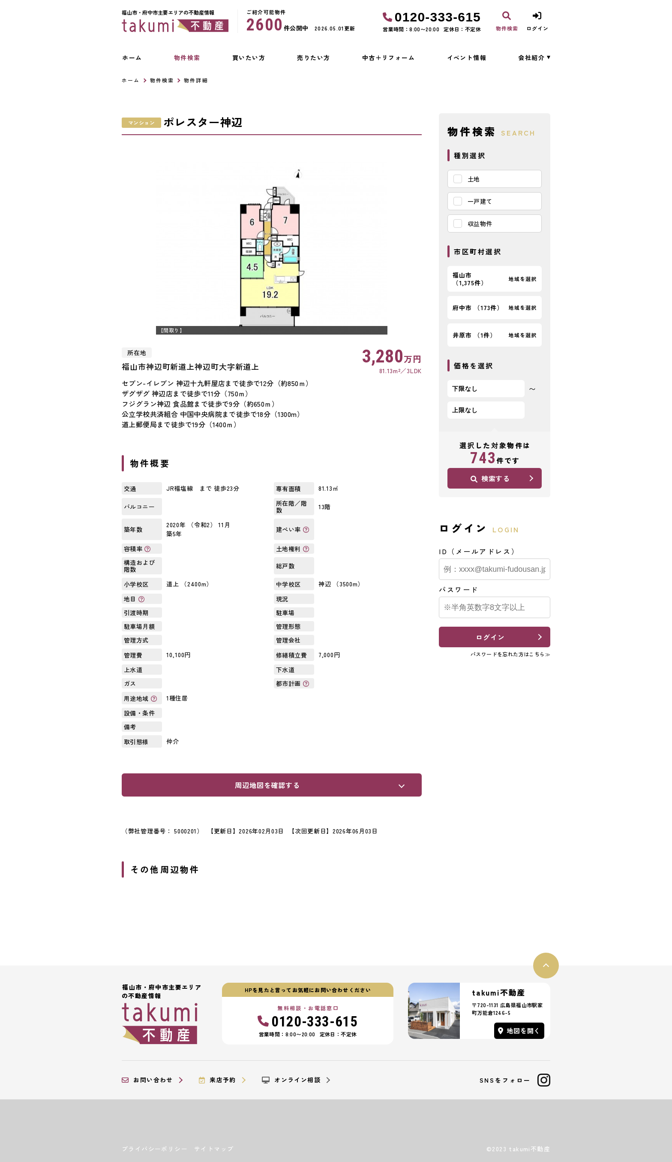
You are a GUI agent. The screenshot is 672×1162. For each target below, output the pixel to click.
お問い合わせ (147, 1080)
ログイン (490, 637)
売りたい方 (313, 57)
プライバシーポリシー (155, 1149)
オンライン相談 (291, 1080)
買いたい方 (248, 57)
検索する (490, 478)
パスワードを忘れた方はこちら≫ (510, 654)
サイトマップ (214, 1149)
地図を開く (519, 1030)
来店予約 (217, 1080)
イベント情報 (466, 57)
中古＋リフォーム (388, 57)
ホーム (132, 57)
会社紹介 (531, 57)
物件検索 (187, 57)
